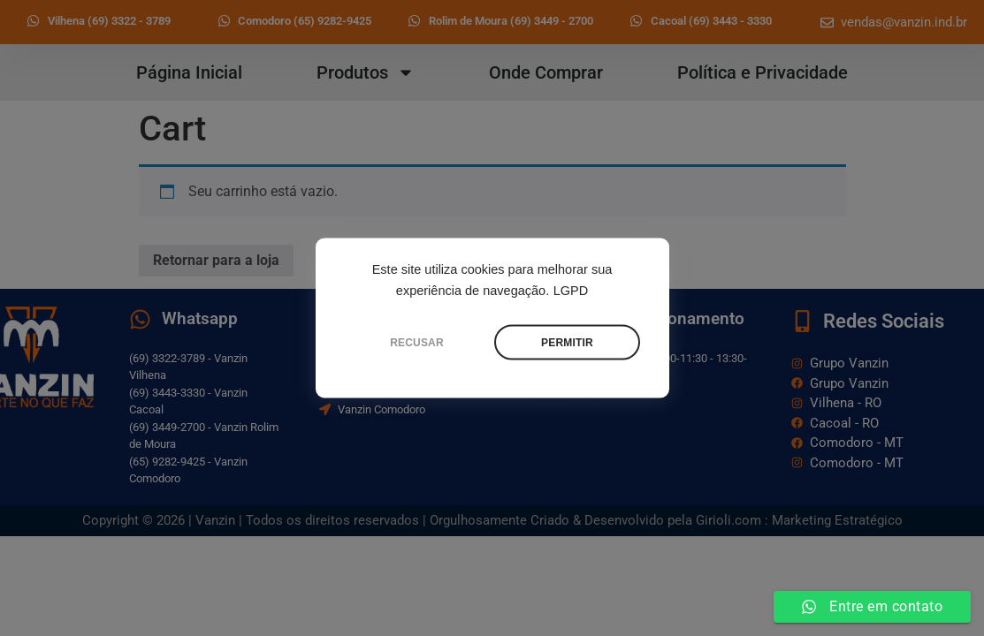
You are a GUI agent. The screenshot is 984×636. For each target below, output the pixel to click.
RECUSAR (417, 343)
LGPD (571, 291)
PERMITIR (567, 343)
